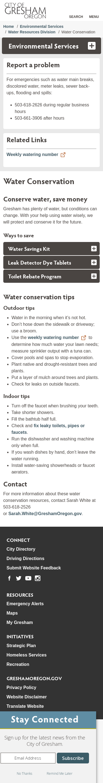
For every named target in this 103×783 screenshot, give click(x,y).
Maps (12, 613)
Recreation (18, 664)
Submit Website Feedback (34, 568)
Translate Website (25, 706)
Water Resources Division (31, 32)
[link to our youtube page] (28, 578)
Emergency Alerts (25, 603)
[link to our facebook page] (9, 578)
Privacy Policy (22, 687)
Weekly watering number (32, 154)
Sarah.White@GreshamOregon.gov (45, 513)
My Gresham (20, 622)
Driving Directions (25, 558)
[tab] (51, 248)
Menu (94, 17)
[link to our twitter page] (18, 578)
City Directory (21, 549)
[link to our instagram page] (37, 578)
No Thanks (24, 773)
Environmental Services (41, 26)
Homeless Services (27, 655)
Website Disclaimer (27, 697)
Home (8, 26)
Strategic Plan (21, 645)
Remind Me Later (60, 773)
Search (76, 17)
